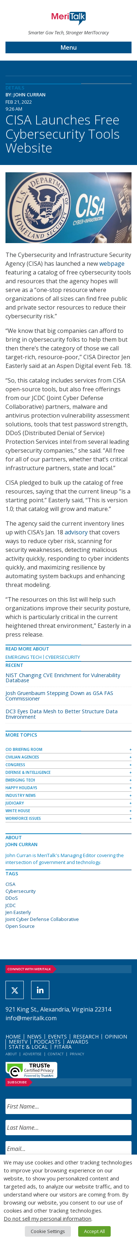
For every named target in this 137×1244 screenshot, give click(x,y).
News (34, 1036)
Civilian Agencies (22, 757)
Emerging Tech (23, 657)
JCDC (10, 905)
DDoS (11, 898)
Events (57, 1036)
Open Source (20, 926)
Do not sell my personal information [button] (47, 1218)
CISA (10, 884)
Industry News (20, 795)
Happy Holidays (21, 787)
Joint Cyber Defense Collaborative (42, 919)
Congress (15, 764)
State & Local (28, 1046)
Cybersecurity (62, 657)
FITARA (63, 1046)
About (11, 1054)
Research (86, 1036)
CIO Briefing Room (23, 749)
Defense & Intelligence (27, 772)
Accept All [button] (94, 1231)
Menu (69, 47)
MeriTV (18, 1041)
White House (17, 810)
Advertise (32, 1054)
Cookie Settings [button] (48, 1231)
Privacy (77, 1054)
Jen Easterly (18, 912)
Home (13, 1036)
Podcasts (47, 1041)
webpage (112, 264)
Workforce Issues (23, 818)
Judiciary (14, 803)
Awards (77, 1041)
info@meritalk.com (31, 1018)
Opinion (116, 1036)
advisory (76, 532)
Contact (56, 1054)
